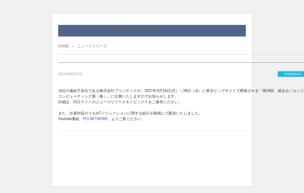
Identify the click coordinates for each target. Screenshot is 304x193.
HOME (63, 46)
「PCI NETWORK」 (95, 119)
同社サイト (82, 102)
